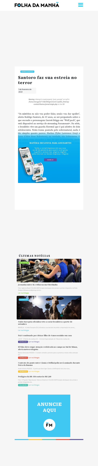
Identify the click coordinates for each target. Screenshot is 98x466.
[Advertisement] (49, 37)
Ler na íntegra (23, 293)
